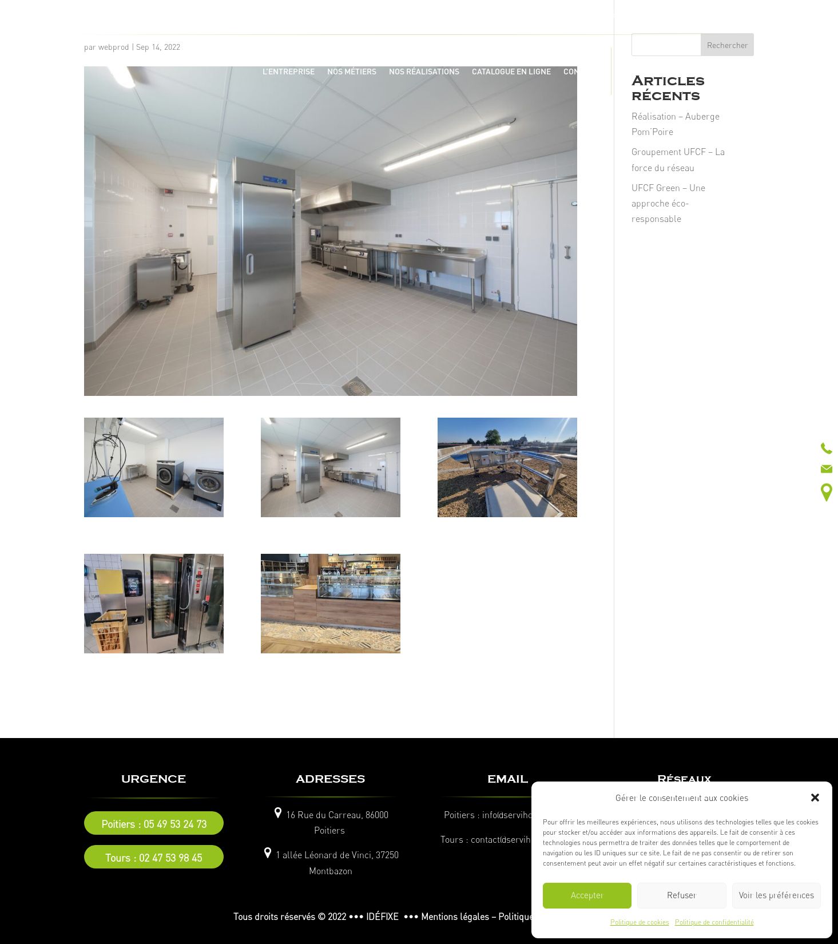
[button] (815, 797)
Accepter (587, 895)
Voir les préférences (776, 895)
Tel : (319, 14)
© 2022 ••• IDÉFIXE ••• (368, 916)
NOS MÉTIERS (351, 71)
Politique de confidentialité (714, 922)
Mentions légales (455, 916)
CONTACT (580, 71)
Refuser (682, 895)
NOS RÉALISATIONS (424, 71)
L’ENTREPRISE (289, 71)
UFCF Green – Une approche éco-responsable (668, 203)
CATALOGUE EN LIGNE (511, 71)
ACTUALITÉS (639, 71)
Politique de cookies (639, 922)
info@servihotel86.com (526, 814)
